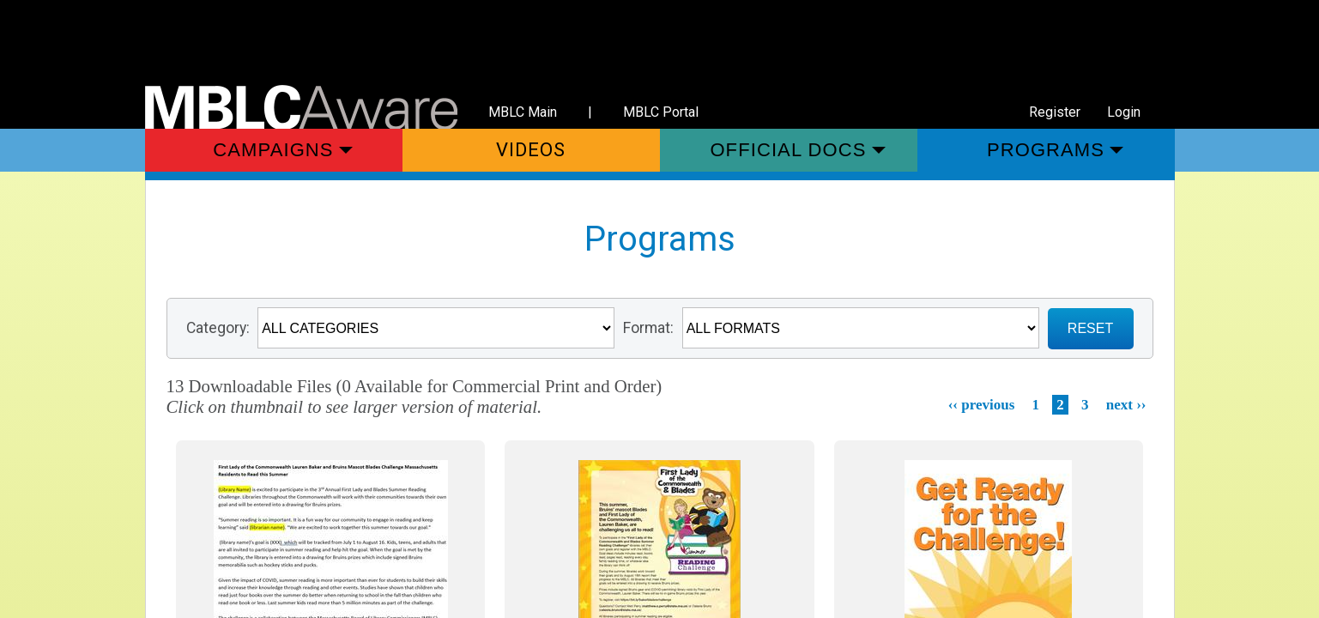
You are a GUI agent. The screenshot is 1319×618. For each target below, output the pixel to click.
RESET (1090, 328)
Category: (218, 327)
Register (1054, 112)
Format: (648, 327)
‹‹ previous (981, 405)
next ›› (1126, 405)
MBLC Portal (661, 112)
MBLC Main (522, 112)
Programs (1045, 150)
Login (1124, 112)
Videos (531, 150)
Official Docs (788, 150)
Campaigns (273, 150)
